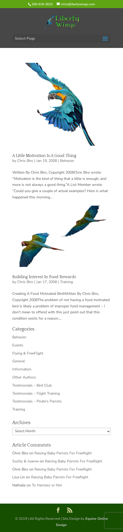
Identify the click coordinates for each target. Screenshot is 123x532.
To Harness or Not (47, 485)
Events (17, 345)
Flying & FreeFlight (27, 353)
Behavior (67, 160)
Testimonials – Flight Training (36, 393)
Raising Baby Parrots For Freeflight (63, 453)
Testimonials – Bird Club (32, 385)
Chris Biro (25, 160)
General (18, 361)
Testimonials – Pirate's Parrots (37, 401)
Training (66, 281)
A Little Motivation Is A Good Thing (44, 155)
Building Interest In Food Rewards (44, 276)
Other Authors (24, 377)
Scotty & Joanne (25, 461)
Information (21, 369)
